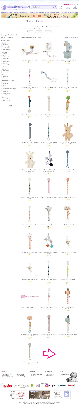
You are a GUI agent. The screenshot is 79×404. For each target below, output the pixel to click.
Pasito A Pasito (6, 56)
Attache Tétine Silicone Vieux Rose (48, 326)
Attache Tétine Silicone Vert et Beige (29, 189)
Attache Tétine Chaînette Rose (29, 298)
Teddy (4, 85)
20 (67, 37)
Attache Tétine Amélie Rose (67, 243)
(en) (8, 377)
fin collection (6, 72)
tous (71, 37)
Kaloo (4, 60)
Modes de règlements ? (21, 375)
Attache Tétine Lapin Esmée (29, 243)
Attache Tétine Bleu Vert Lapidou (67, 271)
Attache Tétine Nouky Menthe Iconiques (67, 51)
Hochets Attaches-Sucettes (9, 88)
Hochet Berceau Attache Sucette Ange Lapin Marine (48, 161)
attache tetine (14, 35)
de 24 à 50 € (6, 100)
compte (68, 7)
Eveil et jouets (6, 47)
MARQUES (75, 12)
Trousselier (5, 58)
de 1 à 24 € (6, 99)
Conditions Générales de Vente (8, 376)
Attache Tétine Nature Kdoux (29, 106)
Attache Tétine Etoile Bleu (48, 78)
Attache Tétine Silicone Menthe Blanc (67, 79)
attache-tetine (23, 29)
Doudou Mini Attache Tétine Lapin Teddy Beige (67, 134)
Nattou (4, 53)
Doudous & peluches (8, 46)
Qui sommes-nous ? (6, 373)
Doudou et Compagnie (8, 64)
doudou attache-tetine (35, 29)
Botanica (5, 86)
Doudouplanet (5, 35)
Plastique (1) (6, 78)
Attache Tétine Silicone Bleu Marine (48, 271)
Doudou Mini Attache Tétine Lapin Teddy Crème (29, 161)
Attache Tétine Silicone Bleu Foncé (67, 161)
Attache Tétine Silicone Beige (48, 106)
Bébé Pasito (5, 83)
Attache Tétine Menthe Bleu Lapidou (48, 134)
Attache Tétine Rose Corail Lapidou (29, 79)
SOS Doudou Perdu (50, 374)
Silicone (5, 82)
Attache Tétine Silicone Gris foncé (29, 134)
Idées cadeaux (6, 49)
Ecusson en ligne (64, 373)
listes (60, 7)
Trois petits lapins (7, 93)
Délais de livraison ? (21, 376)
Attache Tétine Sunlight (67, 215)
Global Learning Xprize (65, 374)
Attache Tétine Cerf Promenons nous (48, 216)
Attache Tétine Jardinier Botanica (67, 298)
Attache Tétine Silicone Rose (48, 188)
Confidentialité (5, 377)
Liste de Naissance (49, 375)
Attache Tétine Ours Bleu (29, 51)
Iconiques (5, 91)
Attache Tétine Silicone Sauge (29, 353)
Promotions (47, 31)
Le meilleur (39, 31)
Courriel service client (35, 373)
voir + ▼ (5, 66)
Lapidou (5, 90)
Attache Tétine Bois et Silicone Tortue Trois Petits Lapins (29, 326)
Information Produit (49, 373)
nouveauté (5, 70)
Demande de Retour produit (36, 374)
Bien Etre (5, 44)
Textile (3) (5, 76)
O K (54, 7)
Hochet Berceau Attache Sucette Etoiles (48, 244)
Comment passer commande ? (23, 373)
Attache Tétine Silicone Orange (67, 188)
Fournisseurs (33, 375)
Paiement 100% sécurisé (6, 374)
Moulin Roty (6, 61)
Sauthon (5, 55)
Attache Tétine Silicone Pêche (48, 298)
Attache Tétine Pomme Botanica (67, 325)
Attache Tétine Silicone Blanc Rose (29, 216)
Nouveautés (30, 31)
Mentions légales (5, 375)
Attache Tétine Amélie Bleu (29, 270)
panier (75, 7)
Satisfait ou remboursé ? (21, 374)
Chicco (4, 63)
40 (69, 37)
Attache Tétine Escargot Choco (67, 106)
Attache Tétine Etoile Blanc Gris (48, 51)
